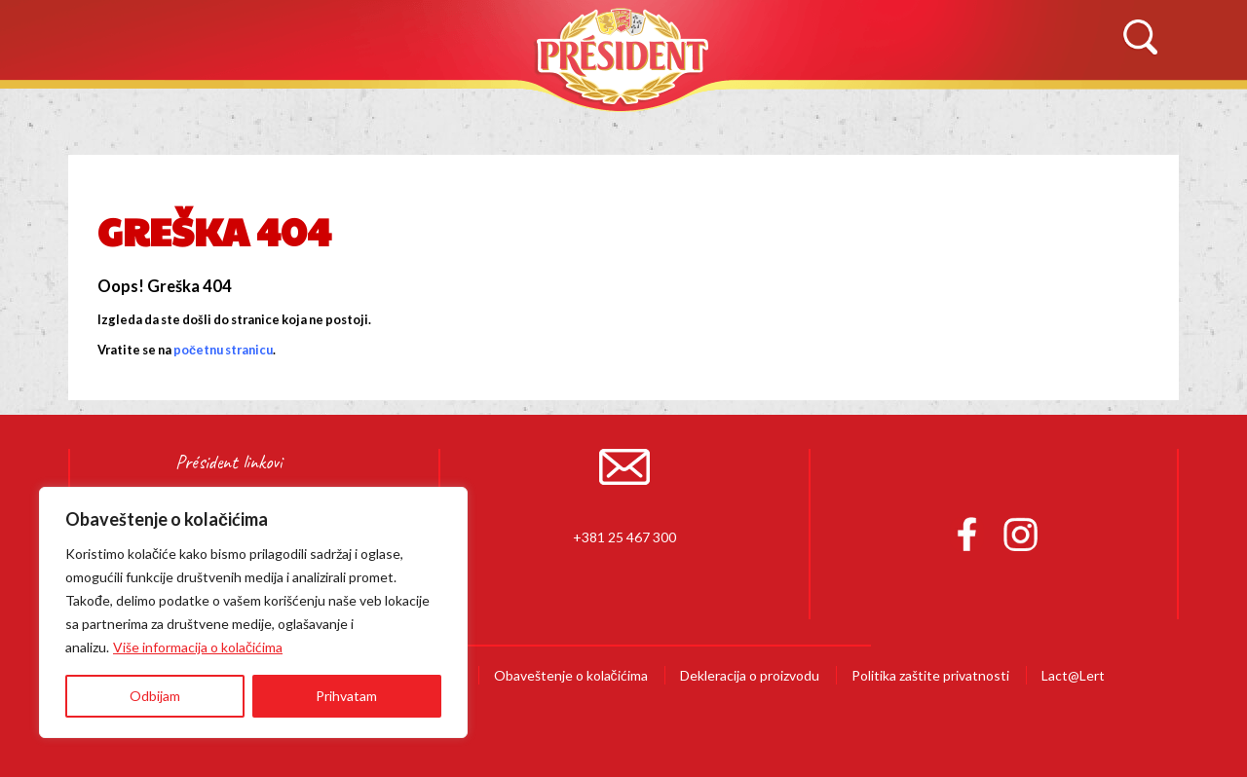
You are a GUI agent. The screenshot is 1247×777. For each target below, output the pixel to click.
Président (623, 56)
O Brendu (302, 113)
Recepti (744, 113)
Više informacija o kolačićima (198, 647)
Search (1140, 37)
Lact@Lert (1073, 675)
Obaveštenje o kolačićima (571, 675)
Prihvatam (346, 695)
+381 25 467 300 (624, 537)
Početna (117, 113)
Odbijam (155, 695)
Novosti (894, 113)
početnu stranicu (223, 349)
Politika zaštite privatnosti (930, 675)
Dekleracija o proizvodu (749, 675)
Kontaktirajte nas (1090, 113)
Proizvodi (492, 113)
